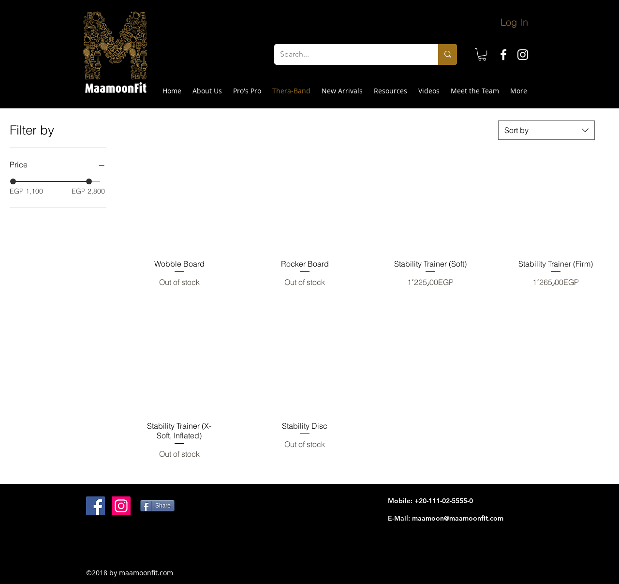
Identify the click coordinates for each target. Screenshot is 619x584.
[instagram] (523, 54)
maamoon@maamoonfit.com (457, 518)
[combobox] (546, 130)
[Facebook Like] (146, 546)
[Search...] (349, 54)
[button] (482, 54)
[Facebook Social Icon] (95, 505)
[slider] (13, 181)
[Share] (157, 505)
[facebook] (503, 54)
